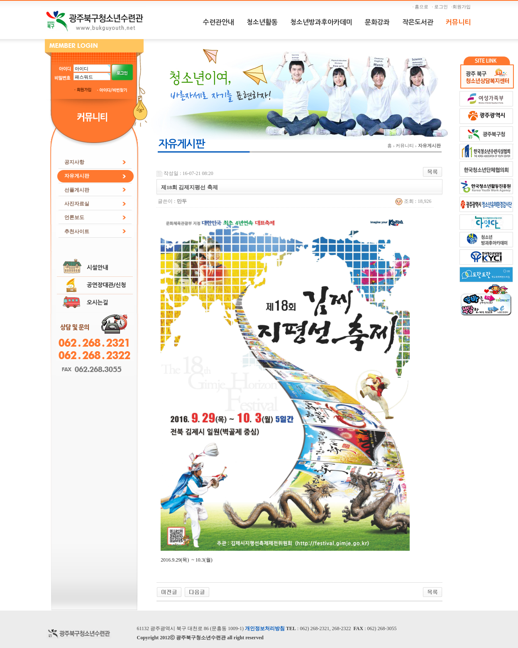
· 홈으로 (422, 6)
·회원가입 (462, 6)
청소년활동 (262, 22)
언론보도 (74, 217)
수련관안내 (218, 22)
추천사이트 (76, 231)
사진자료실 (76, 204)
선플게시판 (76, 190)
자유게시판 (76, 176)
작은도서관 (417, 22)
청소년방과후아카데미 (321, 22)
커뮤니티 (458, 22)
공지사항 (74, 162)
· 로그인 (441, 6)
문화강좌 (377, 22)
